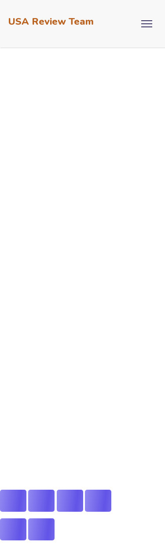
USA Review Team (51, 21)
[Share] (70, 501)
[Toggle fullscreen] (41, 501)
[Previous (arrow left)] (13, 529)
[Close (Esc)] (98, 501)
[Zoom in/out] (13, 501)
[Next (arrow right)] (41, 529)
